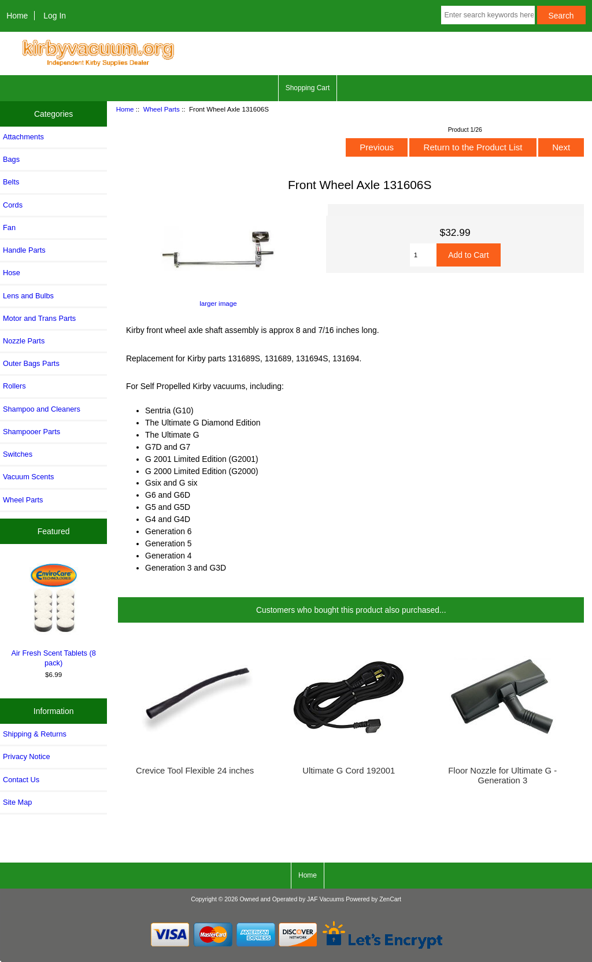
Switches (17, 454)
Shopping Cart (308, 88)
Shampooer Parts (31, 431)
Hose (11, 272)
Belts (11, 181)
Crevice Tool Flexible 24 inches (195, 770)
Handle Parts (24, 250)
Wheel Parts (161, 109)
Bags (11, 159)
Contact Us (21, 779)
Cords (13, 205)
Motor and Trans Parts (39, 318)
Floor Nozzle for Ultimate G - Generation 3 (502, 775)
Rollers (14, 386)
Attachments (23, 136)
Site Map (17, 802)
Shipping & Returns (34, 734)
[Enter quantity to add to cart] (423, 255)
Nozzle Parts (24, 340)
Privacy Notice (26, 756)
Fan (9, 227)
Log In (54, 15)
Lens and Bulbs (28, 295)
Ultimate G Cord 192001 (348, 770)
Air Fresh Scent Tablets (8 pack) (54, 613)
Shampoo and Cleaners (41, 409)
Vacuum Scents (28, 476)
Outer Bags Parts (31, 363)
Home (17, 15)
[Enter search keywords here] (487, 15)
